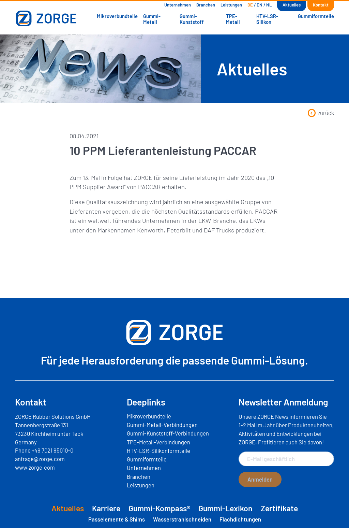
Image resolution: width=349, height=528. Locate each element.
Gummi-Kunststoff (192, 19)
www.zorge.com (35, 467)
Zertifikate (279, 508)
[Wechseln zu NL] (269, 5)
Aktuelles (292, 5)
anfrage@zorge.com (40, 458)
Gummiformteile (316, 16)
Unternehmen (177, 5)
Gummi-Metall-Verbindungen (162, 424)
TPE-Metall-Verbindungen (158, 442)
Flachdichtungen (240, 519)
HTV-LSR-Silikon (267, 19)
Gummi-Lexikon (225, 508)
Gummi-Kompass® (159, 508)
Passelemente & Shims (116, 519)
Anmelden (260, 479)
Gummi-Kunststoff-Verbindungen (168, 433)
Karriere (106, 508)
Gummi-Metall (152, 19)
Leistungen (231, 5)
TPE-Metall (233, 19)
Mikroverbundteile (117, 16)
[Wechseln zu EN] (259, 5)
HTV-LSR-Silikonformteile (158, 450)
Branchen (205, 5)
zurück (320, 112)
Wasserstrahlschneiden (182, 519)
